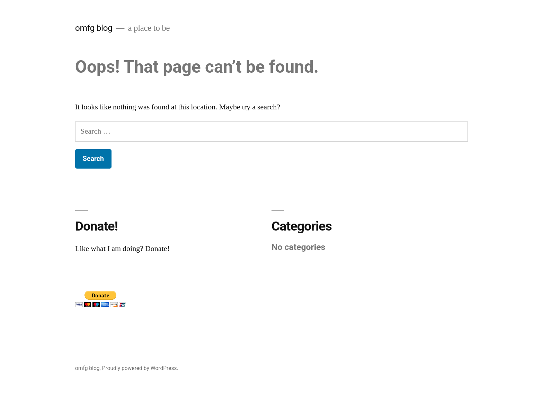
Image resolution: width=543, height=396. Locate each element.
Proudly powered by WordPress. (140, 368)
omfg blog (94, 28)
